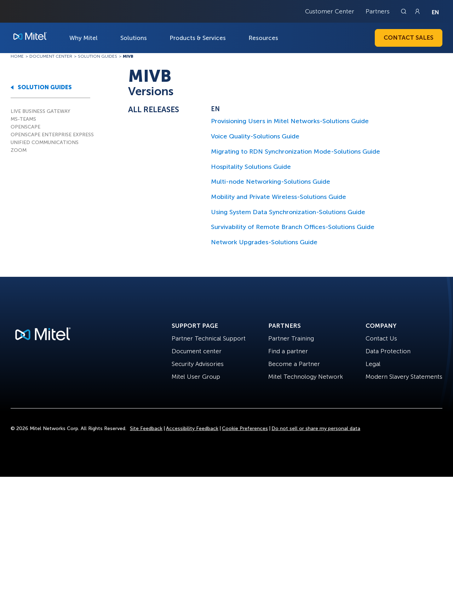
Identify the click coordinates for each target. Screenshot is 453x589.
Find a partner (288, 351)
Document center (197, 351)
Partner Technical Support (209, 338)
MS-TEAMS (23, 119)
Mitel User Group (196, 376)
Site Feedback (146, 428)
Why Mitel (83, 37)
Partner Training (291, 338)
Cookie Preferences (245, 428)
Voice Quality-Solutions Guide (255, 136)
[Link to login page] (417, 11)
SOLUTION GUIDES (45, 87)
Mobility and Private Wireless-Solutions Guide (278, 197)
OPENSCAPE (25, 127)
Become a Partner (294, 363)
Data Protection (388, 351)
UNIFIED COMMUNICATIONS (45, 142)
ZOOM (19, 150)
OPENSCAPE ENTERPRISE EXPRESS (52, 135)
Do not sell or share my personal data (315, 428)
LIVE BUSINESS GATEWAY (40, 111)
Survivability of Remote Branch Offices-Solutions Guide (292, 227)
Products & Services (198, 37)
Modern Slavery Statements (404, 376)
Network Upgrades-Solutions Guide (264, 242)
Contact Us (381, 338)
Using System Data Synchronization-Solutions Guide (288, 212)
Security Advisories (198, 363)
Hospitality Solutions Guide (251, 167)
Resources (263, 37)
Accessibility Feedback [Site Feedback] (192, 428)
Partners (378, 11)
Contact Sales (409, 37)
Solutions (133, 37)
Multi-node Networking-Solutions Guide (270, 181)
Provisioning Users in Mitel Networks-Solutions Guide (290, 121)
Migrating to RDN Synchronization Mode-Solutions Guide (295, 151)
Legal (373, 363)
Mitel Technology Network (305, 376)
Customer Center (329, 11)
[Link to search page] (404, 11)
